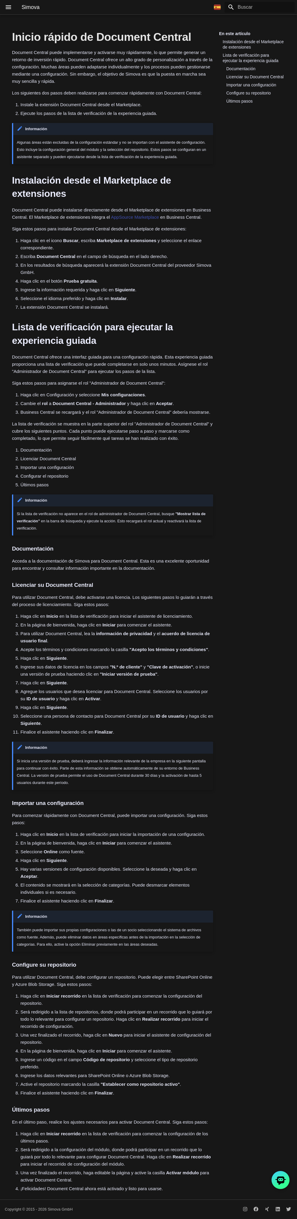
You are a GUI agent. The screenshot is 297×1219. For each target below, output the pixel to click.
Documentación (240, 68)
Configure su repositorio (248, 93)
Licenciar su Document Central (255, 76)
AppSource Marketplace (135, 217)
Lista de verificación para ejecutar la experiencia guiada (250, 58)
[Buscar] (259, 7)
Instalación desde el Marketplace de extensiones (253, 44)
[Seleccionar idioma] (217, 7)
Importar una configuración (251, 85)
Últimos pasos (239, 101)
